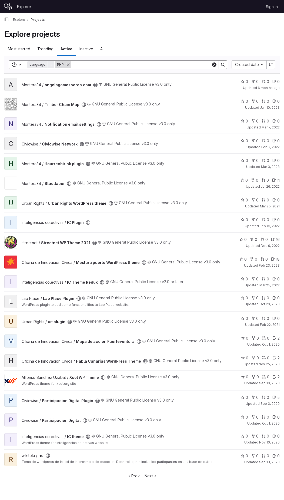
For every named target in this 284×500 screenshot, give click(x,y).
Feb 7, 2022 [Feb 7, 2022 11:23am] (270, 147)
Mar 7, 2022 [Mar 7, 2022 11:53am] (271, 127)
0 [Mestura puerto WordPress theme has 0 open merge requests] (264, 259)
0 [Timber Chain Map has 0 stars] (244, 101)
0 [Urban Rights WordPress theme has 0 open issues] (276, 200)
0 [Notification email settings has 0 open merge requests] (265, 121)
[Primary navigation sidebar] (6, 19)
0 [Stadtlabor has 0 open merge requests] (265, 180)
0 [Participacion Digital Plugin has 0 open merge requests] (265, 397)
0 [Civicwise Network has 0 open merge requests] (265, 140)
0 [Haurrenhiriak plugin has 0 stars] (244, 160)
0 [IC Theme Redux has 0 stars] (244, 279)
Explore (24, 6)
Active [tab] (66, 49)
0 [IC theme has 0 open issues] (276, 436)
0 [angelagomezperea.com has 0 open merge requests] (265, 81)
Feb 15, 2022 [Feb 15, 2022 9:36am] (270, 226)
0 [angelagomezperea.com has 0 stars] (244, 81)
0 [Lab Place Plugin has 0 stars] (244, 298)
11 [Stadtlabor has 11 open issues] (276, 180)
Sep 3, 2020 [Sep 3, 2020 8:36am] (270, 404)
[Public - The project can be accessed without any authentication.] (95, 85)
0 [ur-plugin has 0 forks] (255, 318)
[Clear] (214, 64)
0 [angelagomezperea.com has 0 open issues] (276, 81)
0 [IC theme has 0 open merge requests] (265, 436)
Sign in (272, 6)
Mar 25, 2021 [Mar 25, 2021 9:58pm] (270, 206)
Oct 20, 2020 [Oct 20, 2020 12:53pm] (269, 304)
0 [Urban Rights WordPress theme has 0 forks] (255, 200)
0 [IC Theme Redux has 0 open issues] (276, 279)
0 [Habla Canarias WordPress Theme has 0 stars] (244, 358)
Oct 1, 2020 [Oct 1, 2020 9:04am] (271, 423)
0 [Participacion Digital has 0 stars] (244, 417)
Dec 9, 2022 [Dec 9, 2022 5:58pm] (270, 246)
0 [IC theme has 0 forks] (255, 436)
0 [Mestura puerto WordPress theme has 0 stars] (243, 259)
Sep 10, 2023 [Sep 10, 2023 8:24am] (269, 383)
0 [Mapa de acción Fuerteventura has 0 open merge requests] (265, 338)
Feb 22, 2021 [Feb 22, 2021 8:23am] (270, 325)
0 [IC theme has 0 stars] (244, 436)
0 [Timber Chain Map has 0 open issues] (276, 101)
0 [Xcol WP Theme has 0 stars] (244, 377)
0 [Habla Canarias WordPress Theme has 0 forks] (255, 358)
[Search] (141, 64)
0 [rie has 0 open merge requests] (265, 455)
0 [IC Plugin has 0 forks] (255, 219)
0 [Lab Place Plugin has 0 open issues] (276, 298)
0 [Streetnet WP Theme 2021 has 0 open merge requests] (264, 239)
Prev (133, 475)
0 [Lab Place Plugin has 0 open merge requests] (265, 298)
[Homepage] (8, 6)
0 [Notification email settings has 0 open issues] (276, 121)
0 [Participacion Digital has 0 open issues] (276, 417)
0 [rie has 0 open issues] (276, 455)
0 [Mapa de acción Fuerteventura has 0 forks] (255, 338)
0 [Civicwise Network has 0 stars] (244, 140)
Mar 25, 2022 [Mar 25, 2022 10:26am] (269, 285)
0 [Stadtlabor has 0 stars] (244, 180)
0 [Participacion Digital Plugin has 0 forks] (255, 397)
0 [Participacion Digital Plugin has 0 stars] (244, 397)
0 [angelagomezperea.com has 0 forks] (255, 81)
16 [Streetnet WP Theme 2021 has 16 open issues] (275, 239)
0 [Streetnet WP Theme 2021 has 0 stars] (243, 239)
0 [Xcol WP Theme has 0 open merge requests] (265, 377)
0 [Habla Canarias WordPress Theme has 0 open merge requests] (265, 358)
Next (151, 475)
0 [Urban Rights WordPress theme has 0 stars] (244, 200)
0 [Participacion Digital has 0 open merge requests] (265, 417)
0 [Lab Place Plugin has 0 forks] (255, 298)
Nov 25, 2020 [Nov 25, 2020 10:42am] (269, 364)
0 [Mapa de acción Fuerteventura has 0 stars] (244, 338)
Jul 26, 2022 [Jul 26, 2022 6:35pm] (270, 186)
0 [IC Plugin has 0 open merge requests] (265, 219)
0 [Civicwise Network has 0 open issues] (276, 140)
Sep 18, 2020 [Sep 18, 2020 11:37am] (269, 462)
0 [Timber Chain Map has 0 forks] (255, 101)
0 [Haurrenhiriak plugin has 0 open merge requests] (265, 160)
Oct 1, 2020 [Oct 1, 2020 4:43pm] (271, 344)
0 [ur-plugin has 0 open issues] (276, 318)
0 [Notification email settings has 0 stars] (244, 121)
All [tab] (102, 49)
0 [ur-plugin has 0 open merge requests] (265, 318)
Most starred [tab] (19, 49)
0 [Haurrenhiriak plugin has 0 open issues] (276, 160)
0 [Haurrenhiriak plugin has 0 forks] (255, 160)
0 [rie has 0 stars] (244, 455)
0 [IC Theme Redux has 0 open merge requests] (265, 279)
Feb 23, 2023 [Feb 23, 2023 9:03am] (269, 265)
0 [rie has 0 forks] (255, 455)
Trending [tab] (45, 49)
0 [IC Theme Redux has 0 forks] (255, 279)
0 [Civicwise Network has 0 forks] (255, 140)
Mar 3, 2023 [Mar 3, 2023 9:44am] (270, 167)
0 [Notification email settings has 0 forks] (255, 121)
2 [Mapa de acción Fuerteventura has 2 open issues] (276, 338)
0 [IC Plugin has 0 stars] (244, 219)
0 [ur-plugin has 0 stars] (244, 318)
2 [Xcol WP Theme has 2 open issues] (276, 377)
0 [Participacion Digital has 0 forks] (255, 417)
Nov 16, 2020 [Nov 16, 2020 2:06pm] (269, 442)
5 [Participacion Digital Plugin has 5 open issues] (276, 397)
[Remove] (68, 64)
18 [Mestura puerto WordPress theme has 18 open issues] (275, 259)
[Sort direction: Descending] (271, 64)
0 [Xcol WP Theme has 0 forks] (255, 377)
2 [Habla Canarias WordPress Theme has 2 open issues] (276, 358)
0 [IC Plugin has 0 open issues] (276, 219)
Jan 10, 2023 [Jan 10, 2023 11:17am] (270, 107)
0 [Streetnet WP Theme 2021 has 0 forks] (253, 239)
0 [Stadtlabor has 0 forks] (254, 180)
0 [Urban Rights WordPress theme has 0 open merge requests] (265, 200)
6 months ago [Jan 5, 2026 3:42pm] (269, 88)
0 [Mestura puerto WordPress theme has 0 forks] (253, 259)
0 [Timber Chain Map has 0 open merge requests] (265, 101)
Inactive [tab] (86, 49)
